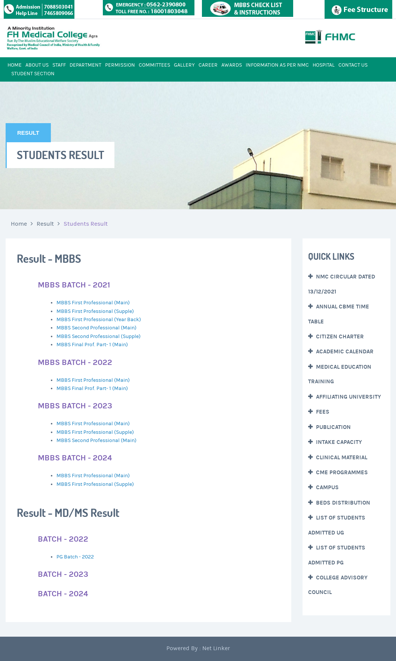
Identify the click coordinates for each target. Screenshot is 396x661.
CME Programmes (341, 472)
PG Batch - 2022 (75, 557)
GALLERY (184, 65)
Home (19, 223)
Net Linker (216, 648)
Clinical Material (340, 457)
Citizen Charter (339, 336)
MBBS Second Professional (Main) (96, 328)
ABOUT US (37, 65)
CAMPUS (326, 487)
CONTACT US (353, 65)
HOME (14, 65)
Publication (332, 427)
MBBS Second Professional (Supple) (98, 336)
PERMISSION (120, 65)
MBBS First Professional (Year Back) (98, 320)
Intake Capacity (338, 442)
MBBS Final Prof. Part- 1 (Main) (92, 345)
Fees (321, 411)
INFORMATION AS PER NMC (277, 65)
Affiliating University (347, 396)
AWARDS (231, 65)
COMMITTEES (154, 65)
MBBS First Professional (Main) (93, 303)
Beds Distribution (342, 502)
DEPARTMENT (85, 65)
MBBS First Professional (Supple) (95, 311)
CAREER (208, 65)
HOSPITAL (324, 65)
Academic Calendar (344, 351)
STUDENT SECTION (33, 74)
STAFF (59, 65)
